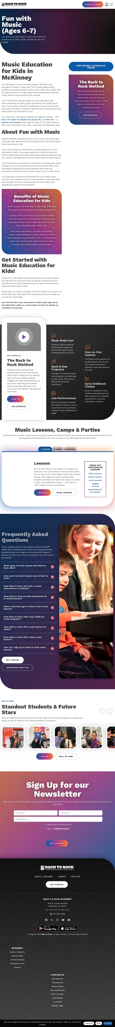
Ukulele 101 (26, 119)
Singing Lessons (95, 488)
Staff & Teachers (17, 956)
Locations (57, 1006)
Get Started (12, 663)
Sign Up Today (92, 4)
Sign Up (15, 399)
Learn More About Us (17, 670)
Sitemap (84, 938)
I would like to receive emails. (58, 829)
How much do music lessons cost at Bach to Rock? (29, 580)
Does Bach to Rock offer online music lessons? (29, 641)
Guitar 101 (15, 119)
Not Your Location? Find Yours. (57, 914)
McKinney (17, 952)
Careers (17, 972)
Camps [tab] (57, 451)
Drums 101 (36, 119)
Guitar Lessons (95, 480)
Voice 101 (49, 119)
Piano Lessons (95, 476)
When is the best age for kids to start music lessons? (29, 610)
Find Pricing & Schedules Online (91, 66)
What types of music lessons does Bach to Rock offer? (29, 569)
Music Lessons (64, 495)
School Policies (17, 964)
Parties (75, 881)
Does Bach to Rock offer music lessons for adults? (29, 631)
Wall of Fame (66, 761)
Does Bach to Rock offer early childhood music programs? (29, 620)
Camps (62, 881)
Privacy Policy (74, 938)
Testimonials (57, 987)
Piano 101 (6, 119)
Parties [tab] (80, 451)
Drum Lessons (95, 483)
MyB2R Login (57, 1010)
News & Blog (57, 991)
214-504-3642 (59, 918)
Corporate (57, 979)
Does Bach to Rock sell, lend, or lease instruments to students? (29, 590)
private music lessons (11, 122)
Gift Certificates (57, 994)
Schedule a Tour (17, 968)
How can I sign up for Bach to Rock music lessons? (29, 651)
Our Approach (90, 115)
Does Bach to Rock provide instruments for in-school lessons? (29, 600)
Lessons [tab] (34, 451)
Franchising (57, 1002)
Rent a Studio (57, 998)
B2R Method (57, 983)
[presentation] (57, 839)
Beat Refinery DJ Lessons (95, 493)
